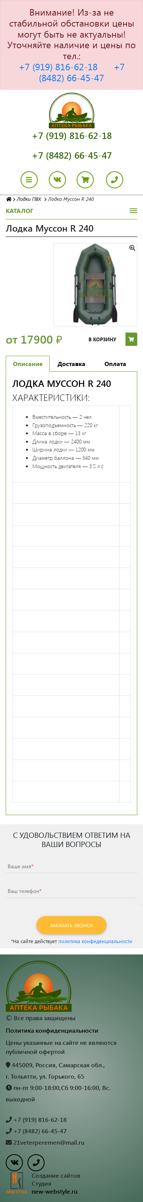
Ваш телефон (25, 890)
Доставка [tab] (71, 364)
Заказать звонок (71, 925)
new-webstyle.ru (54, 1191)
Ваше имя (21, 866)
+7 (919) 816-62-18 (58, 66)
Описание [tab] (28, 364)
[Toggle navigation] (33, 180)
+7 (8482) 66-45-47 (82, 72)
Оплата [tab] (115, 364)
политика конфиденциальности (95, 941)
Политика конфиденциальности (52, 1030)
